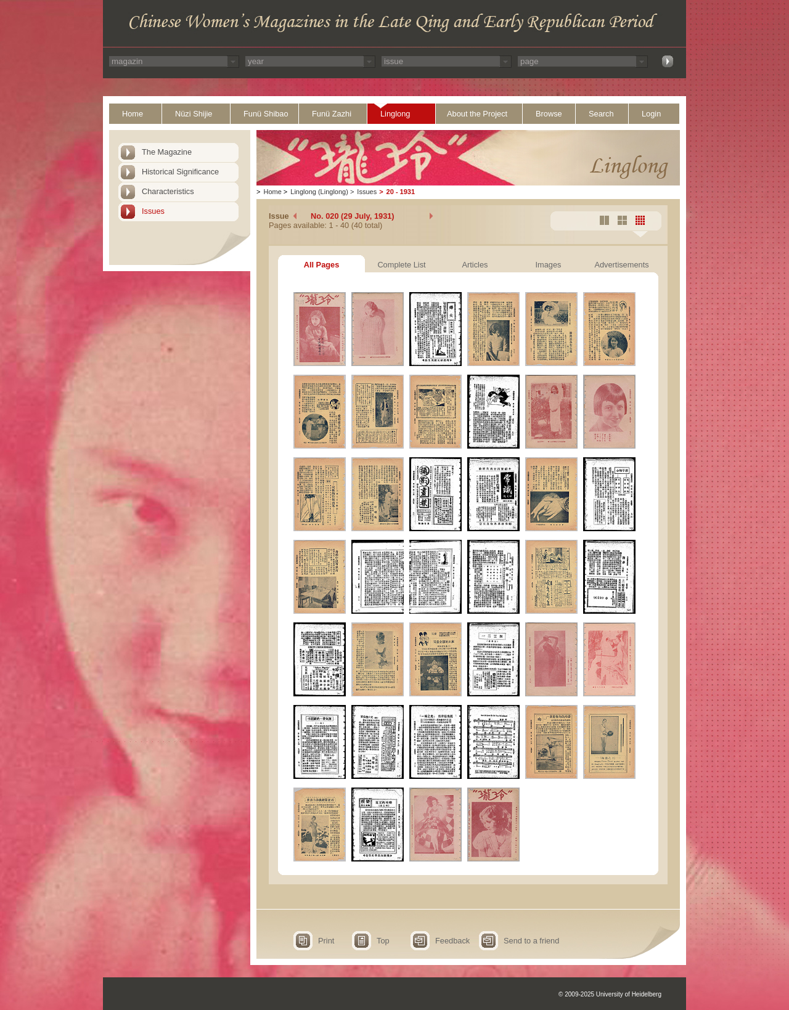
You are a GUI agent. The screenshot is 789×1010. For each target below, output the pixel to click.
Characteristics (168, 191)
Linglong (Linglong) (319, 191)
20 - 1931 (400, 191)
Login (651, 113)
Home (132, 113)
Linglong (395, 113)
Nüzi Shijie (193, 113)
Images (549, 264)
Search (601, 113)
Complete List (401, 264)
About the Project (477, 113)
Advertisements (621, 264)
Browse (549, 113)
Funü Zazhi (331, 113)
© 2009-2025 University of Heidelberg (609, 994)
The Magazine (167, 152)
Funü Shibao (265, 113)
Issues (153, 211)
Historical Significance (180, 171)
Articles (475, 264)
